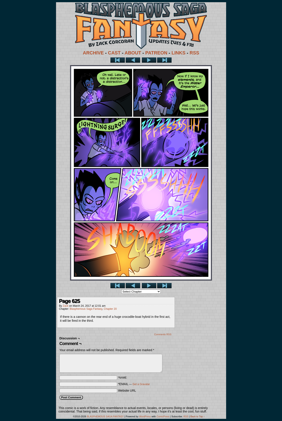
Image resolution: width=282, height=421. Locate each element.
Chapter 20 (110, 308)
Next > (149, 60)
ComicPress (162, 416)
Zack (65, 305)
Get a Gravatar (141, 384)
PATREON (156, 53)
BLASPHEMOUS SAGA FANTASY (105, 416)
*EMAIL (134, 384)
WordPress (145, 416)
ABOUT (133, 53)
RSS (194, 53)
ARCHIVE (93, 53)
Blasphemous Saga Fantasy (86, 308)
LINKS (179, 53)
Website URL (127, 390)
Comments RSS (162, 334)
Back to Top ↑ (197, 416)
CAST (114, 53)
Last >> (164, 60)
